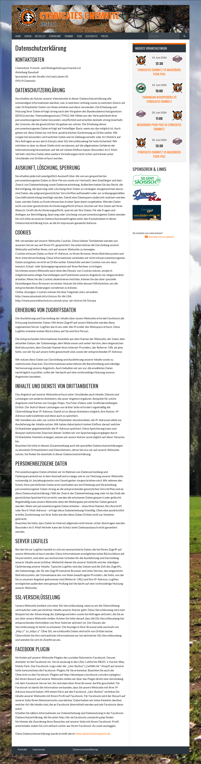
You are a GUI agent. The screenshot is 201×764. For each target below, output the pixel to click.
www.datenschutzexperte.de (92, 733)
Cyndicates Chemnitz (79, 15)
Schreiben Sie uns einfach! (159, 236)
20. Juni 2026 (159, 112)
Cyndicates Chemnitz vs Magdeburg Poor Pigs (159, 72)
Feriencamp (55, 36)
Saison (27, 36)
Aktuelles (40, 36)
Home (18, 36)
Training (68, 36)
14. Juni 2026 (159, 57)
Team (79, 36)
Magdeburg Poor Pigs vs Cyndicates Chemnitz (159, 127)
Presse (104, 36)
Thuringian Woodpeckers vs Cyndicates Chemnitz (159, 99)
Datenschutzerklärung (85, 749)
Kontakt (22, 749)
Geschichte (91, 36)
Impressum (39, 749)
